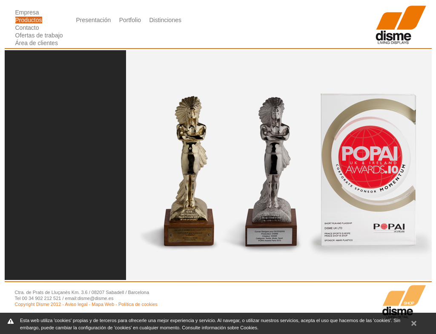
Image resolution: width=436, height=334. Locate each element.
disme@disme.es (95, 298)
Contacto (27, 27)
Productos (28, 20)
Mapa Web (103, 304)
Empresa (27, 12)
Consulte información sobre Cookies (219, 327)
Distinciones (165, 20)
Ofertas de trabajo (39, 35)
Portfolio (130, 20)
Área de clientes (36, 43)
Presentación (93, 20)
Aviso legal (76, 304)
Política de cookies (138, 304)
